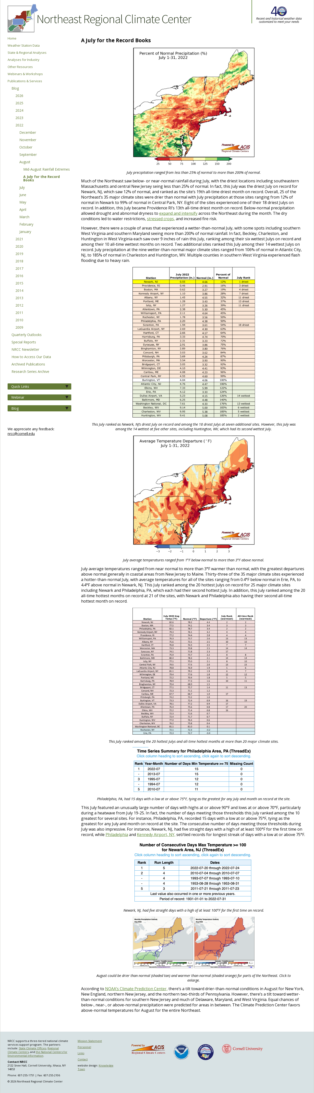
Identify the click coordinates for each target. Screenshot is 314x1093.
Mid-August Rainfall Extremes (46, 170)
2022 (19, 125)
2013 (19, 298)
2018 (19, 261)
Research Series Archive (30, 372)
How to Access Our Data (31, 357)
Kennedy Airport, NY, (156, 834)
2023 (19, 118)
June (22, 195)
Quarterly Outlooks (27, 335)
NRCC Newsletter (25, 350)
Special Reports (24, 342)
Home (12, 38)
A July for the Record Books (41, 178)
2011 (19, 313)
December (27, 133)
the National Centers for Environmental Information (37, 1053)
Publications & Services (25, 81)
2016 (19, 276)
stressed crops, (161, 218)
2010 (19, 320)
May (22, 202)
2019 (19, 254)
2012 (19, 306)
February (26, 225)
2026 (19, 96)
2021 (19, 239)
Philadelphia (117, 834)
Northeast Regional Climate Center (99, 18)
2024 (19, 111)
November (27, 140)
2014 (19, 291)
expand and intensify (178, 213)
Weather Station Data (24, 45)
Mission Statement (90, 1041)
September (28, 155)
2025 (19, 103)
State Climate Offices (32, 1048)
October (25, 147)
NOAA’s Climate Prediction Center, (136, 988)
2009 (19, 328)
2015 (19, 283)
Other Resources (20, 66)
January (25, 232)
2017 (19, 269)
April (22, 210)
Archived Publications (28, 364)
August (24, 162)
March (24, 217)
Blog (15, 89)
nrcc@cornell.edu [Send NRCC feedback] (21, 433)
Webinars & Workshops (25, 74)
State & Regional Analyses (27, 52)
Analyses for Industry (23, 59)
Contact (83, 1059)
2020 (19, 247)
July (22, 188)
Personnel (84, 1047)
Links (81, 1053)
